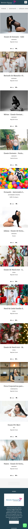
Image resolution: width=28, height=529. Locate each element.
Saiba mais (14, 523)
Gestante (12, 8)
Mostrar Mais (14, 483)
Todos (3, 8)
